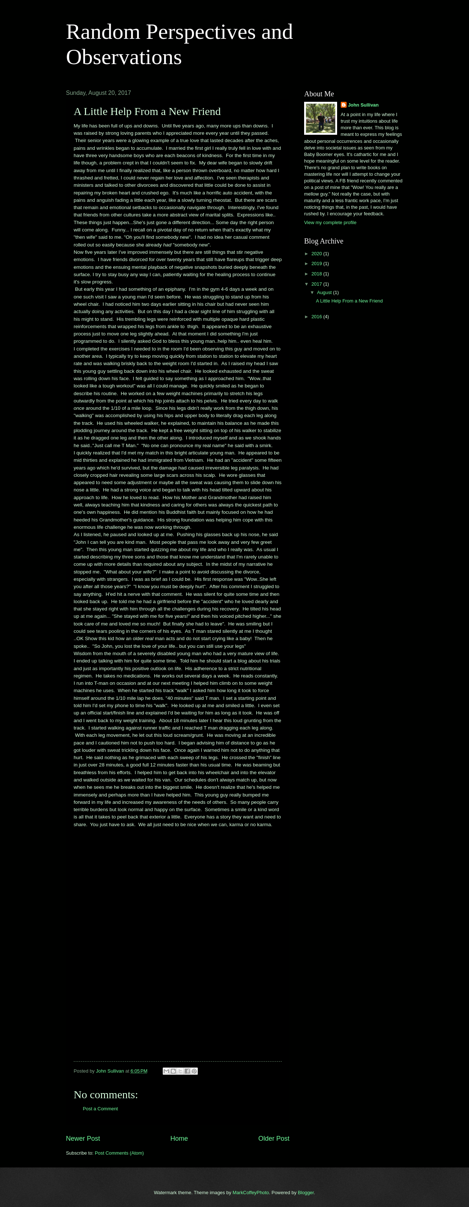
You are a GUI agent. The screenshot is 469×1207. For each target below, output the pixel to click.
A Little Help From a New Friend (349, 301)
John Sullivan (363, 105)
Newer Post (83, 1138)
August (325, 292)
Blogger (306, 1192)
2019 (317, 263)
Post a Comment (100, 1108)
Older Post (273, 1138)
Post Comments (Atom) (119, 1153)
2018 (317, 273)
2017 (317, 284)
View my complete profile (330, 222)
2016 (317, 316)
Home (179, 1138)
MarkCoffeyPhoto (251, 1192)
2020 (317, 253)
